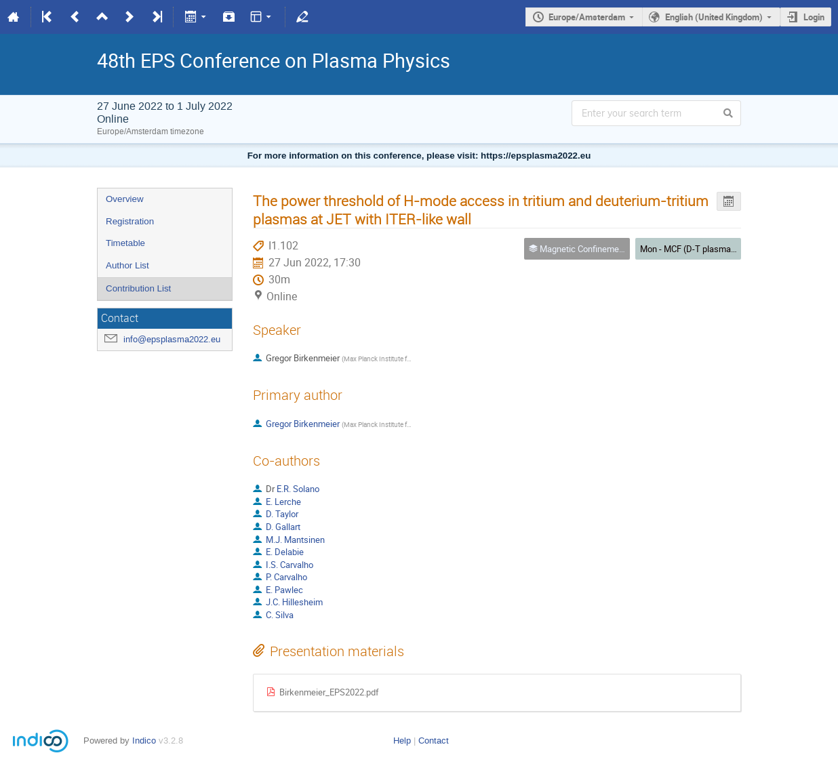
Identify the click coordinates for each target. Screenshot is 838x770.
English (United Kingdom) (714, 17)
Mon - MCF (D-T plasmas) (689, 249)
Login (813, 17)
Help (402, 740)
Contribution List (138, 288)
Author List (127, 265)
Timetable (125, 243)
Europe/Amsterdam (586, 17)
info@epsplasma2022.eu (171, 339)
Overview (125, 199)
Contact (433, 740)
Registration (130, 221)
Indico (144, 740)
